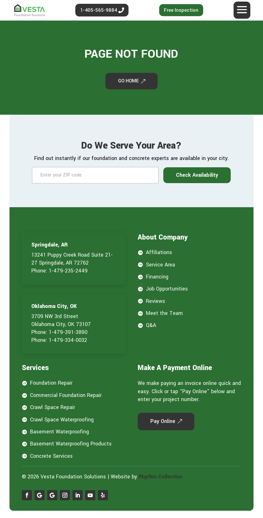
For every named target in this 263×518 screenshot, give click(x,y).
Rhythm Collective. (161, 477)
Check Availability (197, 176)
